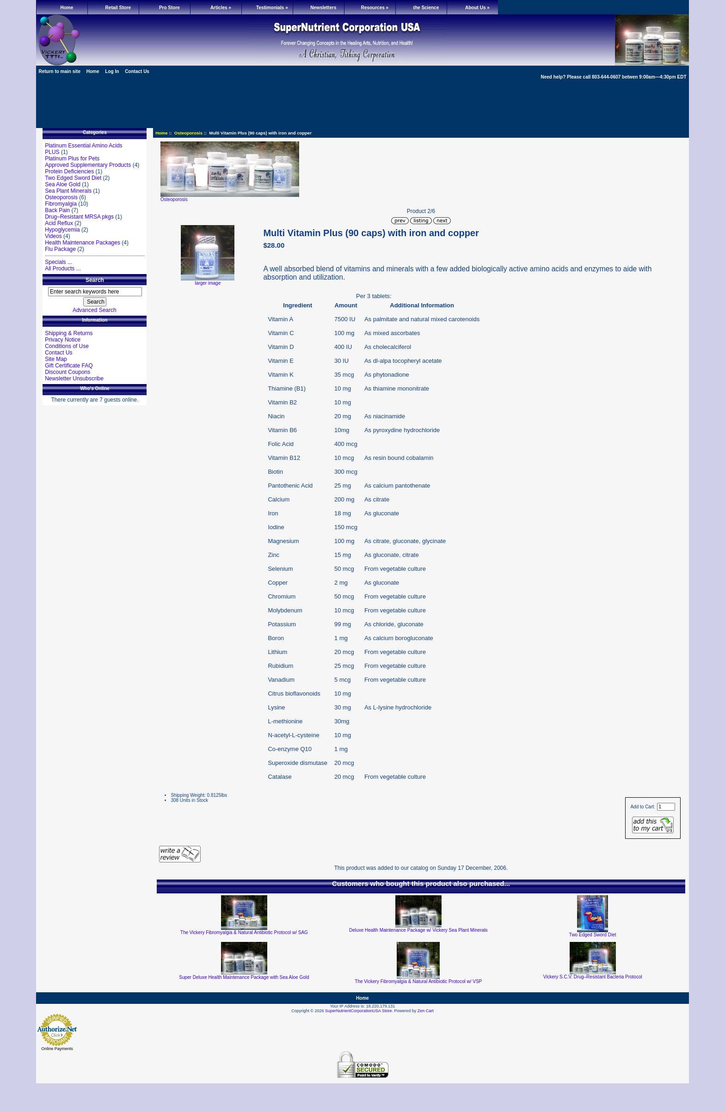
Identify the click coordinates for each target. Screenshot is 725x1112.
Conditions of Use (67, 346)
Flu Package (60, 249)
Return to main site (59, 71)
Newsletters (323, 7)
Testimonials (272, 7)
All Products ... (62, 268)
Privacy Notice (62, 339)
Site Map (56, 359)
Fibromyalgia (61, 204)
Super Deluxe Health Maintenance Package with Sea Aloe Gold (244, 977)
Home (67, 7)
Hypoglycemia (62, 229)
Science (426, 7)
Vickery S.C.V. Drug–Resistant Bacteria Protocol (592, 976)
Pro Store (169, 7)
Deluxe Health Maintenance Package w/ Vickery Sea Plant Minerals (418, 930)
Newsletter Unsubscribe (74, 378)
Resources (374, 7)
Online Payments (57, 1048)
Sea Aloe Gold (62, 184)
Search (95, 280)
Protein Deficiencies (69, 171)
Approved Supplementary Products (88, 165)
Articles (220, 7)
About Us (477, 7)
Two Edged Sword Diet (73, 178)
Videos (53, 236)
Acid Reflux (59, 223)
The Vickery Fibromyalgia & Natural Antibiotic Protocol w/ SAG (244, 932)
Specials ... (58, 262)
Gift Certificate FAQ (68, 365)
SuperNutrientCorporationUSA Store (358, 1010)
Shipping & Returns (68, 333)
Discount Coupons (67, 372)
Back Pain (57, 210)
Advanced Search (95, 310)
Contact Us (137, 71)
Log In (112, 71)
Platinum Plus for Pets (72, 158)
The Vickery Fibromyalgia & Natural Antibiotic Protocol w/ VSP (418, 981)
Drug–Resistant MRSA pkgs (79, 217)
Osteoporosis (188, 132)
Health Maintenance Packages (82, 242)
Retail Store (118, 7)
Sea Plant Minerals (68, 191)
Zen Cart (426, 1010)
